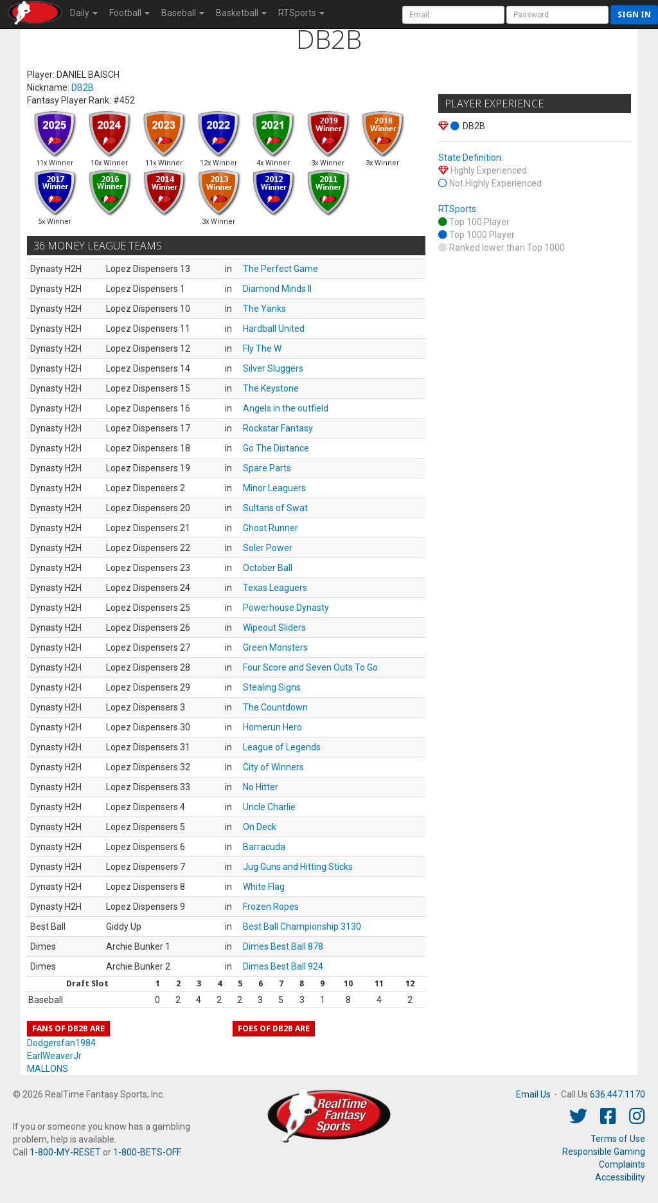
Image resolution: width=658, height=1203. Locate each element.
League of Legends (282, 747)
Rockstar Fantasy (278, 428)
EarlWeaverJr (54, 1056)
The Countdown (275, 707)
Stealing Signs (272, 687)
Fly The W (262, 348)
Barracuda (264, 847)
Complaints (622, 1164)
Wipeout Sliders (274, 627)
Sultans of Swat (275, 508)
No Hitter (260, 787)
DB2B (82, 87)
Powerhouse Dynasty (286, 607)
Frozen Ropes (271, 906)
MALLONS (47, 1068)
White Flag (264, 887)
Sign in (634, 14)
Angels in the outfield (285, 408)
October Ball (267, 568)
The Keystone (271, 388)
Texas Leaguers (275, 588)
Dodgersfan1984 (61, 1043)
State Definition (469, 157)
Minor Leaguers (274, 488)
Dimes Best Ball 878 (283, 946)
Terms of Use (618, 1139)
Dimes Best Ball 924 (283, 966)
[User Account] (453, 15)
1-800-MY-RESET (65, 1152)
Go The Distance (276, 448)
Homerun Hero (272, 727)
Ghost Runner (270, 528)
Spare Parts (267, 468)
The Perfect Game (280, 269)
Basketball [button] (241, 13)
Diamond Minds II (277, 289)
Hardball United (274, 328)
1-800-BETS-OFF (146, 1152)
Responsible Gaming (603, 1151)
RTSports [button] (301, 13)
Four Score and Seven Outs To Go (310, 667)
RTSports (457, 209)
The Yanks (264, 308)
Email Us (533, 1094)
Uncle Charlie (269, 807)
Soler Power (267, 548)
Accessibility (620, 1177)
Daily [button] (84, 13)
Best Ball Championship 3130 (302, 926)
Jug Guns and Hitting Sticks (298, 867)
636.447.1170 (617, 1094)
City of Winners (273, 767)
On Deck (259, 827)
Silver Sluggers (273, 368)
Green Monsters (275, 647)
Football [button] (129, 13)
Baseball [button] (182, 13)
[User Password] (557, 15)
